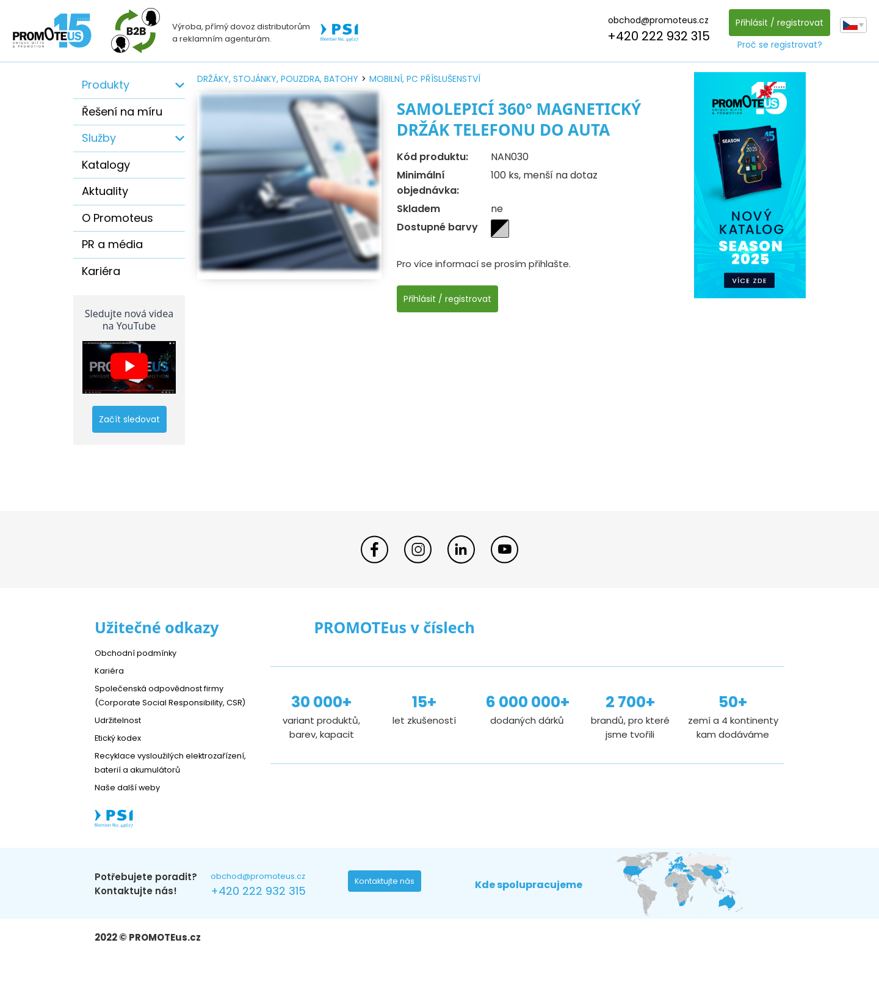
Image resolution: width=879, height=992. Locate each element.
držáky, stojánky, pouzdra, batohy (277, 79)
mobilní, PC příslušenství (424, 79)
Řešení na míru (122, 111)
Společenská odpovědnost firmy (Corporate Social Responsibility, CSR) (168, 702)
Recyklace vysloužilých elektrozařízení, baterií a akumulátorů (150, 783)
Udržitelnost (122, 733)
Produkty (105, 84)
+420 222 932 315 (655, 36)
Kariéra (101, 271)
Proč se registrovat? (776, 45)
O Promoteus (117, 218)
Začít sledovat (129, 419)
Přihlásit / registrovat (776, 23)
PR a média (112, 244)
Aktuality (105, 191)
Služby (99, 137)
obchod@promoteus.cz (655, 20)
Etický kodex (122, 751)
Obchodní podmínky (140, 652)
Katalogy (106, 164)
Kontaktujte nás (388, 912)
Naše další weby (131, 815)
